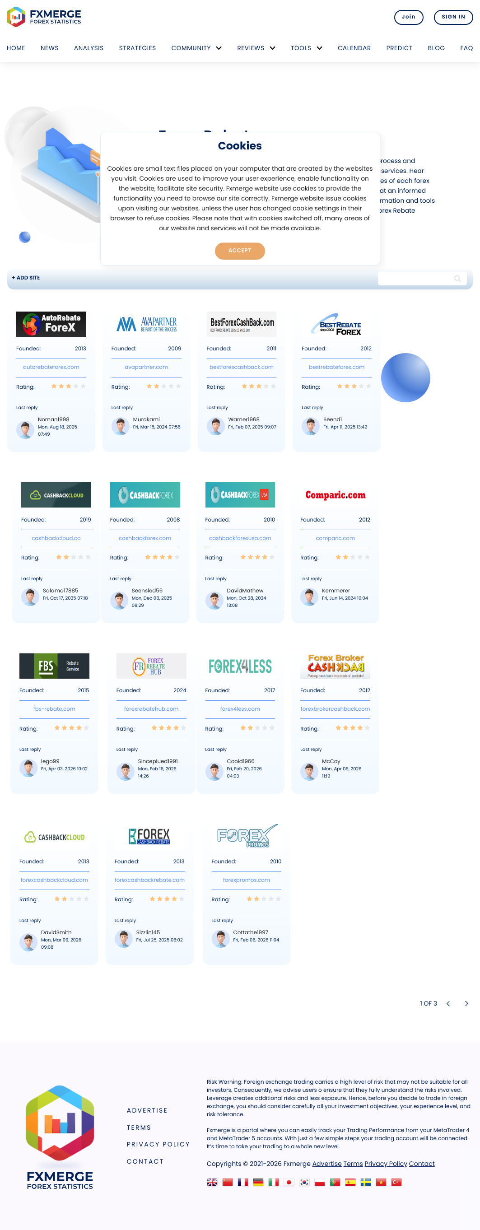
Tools (301, 48)
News (50, 48)
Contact (145, 1161)
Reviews (250, 48)
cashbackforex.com (145, 538)
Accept (240, 250)
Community (191, 48)
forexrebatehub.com (151, 709)
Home (16, 48)
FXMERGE (45, 17)
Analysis (89, 48)
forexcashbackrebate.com (150, 880)
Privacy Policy (159, 1144)
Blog (436, 48)
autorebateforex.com (51, 367)
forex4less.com (240, 709)
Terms (139, 1127)
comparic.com (335, 538)
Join (409, 17)
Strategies (137, 48)
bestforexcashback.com (242, 367)
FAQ (466, 48)
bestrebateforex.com (336, 367)
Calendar (354, 48)
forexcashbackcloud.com (54, 880)
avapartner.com (146, 367)
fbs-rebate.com (54, 709)
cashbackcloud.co (56, 538)
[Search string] (414, 278)
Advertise (147, 1110)
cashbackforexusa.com (240, 538)
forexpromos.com (246, 880)
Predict (400, 48)
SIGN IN (454, 17)
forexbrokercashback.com (335, 709)
